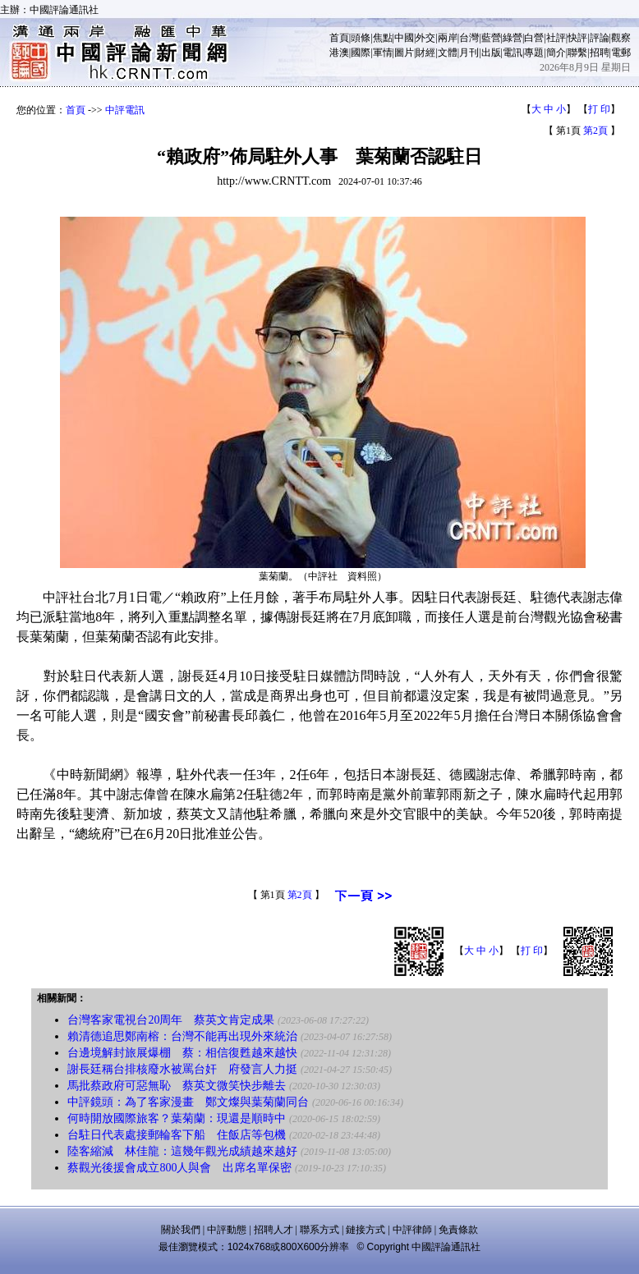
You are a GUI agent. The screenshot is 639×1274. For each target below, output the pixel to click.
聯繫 (577, 52)
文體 (447, 52)
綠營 (512, 38)
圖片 (404, 52)
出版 (491, 52)
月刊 (469, 52)
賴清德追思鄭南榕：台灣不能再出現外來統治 (182, 1036)
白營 (534, 38)
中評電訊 (125, 110)
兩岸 (447, 38)
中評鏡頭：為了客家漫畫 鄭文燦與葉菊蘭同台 (188, 1102)
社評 (556, 38)
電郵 (621, 52)
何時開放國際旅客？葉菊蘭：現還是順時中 (176, 1118)
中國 (404, 38)
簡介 (556, 52)
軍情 (383, 52)
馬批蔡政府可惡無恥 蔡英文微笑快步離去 (176, 1085)
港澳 (339, 52)
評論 (599, 38)
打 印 (599, 109)
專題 (534, 52)
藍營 (491, 38)
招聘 (599, 52)
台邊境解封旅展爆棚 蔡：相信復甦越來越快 (182, 1053)
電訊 (512, 52)
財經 (425, 52)
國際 (360, 52)
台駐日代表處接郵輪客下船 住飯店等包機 (176, 1135)
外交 (425, 38)
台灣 (469, 38)
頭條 (360, 38)
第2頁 (595, 130)
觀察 (621, 38)
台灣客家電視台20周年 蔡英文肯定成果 (170, 1020)
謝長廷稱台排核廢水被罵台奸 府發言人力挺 (182, 1069)
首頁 (339, 38)
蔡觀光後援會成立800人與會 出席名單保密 (179, 1168)
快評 (577, 38)
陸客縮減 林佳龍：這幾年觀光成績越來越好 (182, 1151)
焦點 (383, 38)
